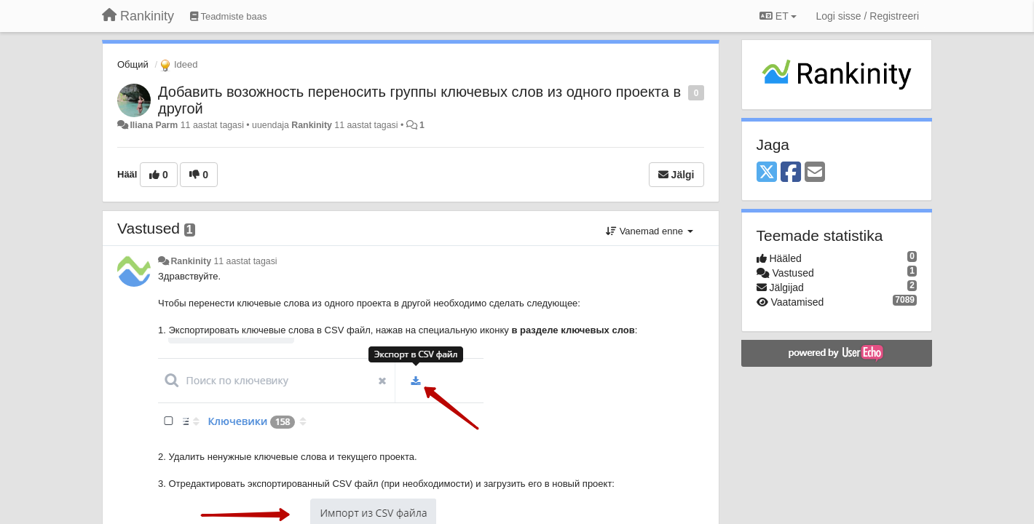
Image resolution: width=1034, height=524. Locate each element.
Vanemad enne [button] (649, 231)
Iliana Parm (154, 125)
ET (778, 16)
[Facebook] (791, 173)
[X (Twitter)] (767, 173)
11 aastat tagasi (245, 261)
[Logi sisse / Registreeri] (867, 16)
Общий (133, 64)
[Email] (815, 173)
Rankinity (311, 125)
